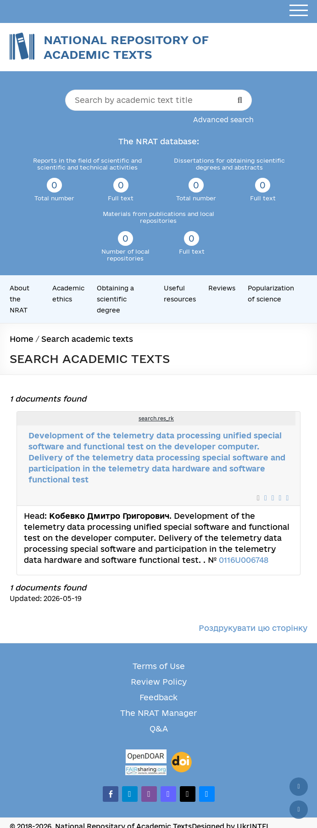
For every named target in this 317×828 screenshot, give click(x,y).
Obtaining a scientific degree (115, 299)
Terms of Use (159, 666)
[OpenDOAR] (146, 757)
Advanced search (223, 120)
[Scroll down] (298, 809)
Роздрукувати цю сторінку (253, 628)
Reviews (221, 288)
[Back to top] (298, 786)
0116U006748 (243, 560)
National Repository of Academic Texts (126, 47)
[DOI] (181, 762)
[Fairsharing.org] (146, 770)
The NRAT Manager (158, 713)
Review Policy (159, 681)
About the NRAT (19, 299)
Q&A (159, 728)
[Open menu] (298, 11)
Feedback (158, 697)
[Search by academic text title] (158, 100)
